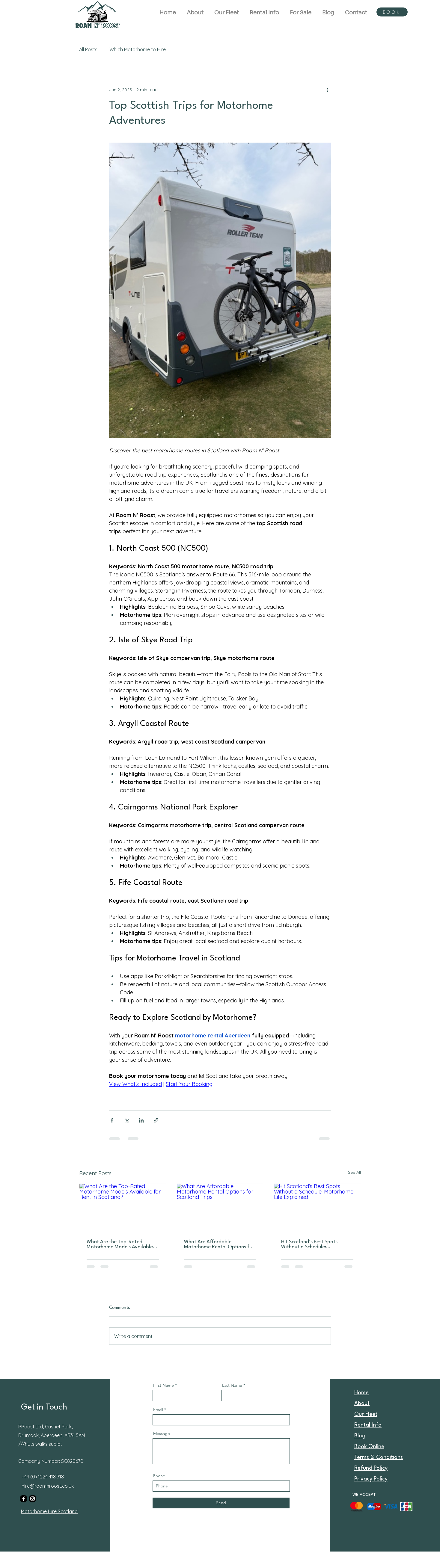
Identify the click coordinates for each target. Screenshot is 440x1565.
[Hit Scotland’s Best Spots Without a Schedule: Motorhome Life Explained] (317, 1208)
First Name (163, 1385)
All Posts (88, 49)
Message (161, 1433)
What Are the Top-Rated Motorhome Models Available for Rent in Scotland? (120, 1244)
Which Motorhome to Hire (137, 49)
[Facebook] (23, 1498)
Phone (159, 1476)
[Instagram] (32, 1498)
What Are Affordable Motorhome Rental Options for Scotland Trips (219, 1244)
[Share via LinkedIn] (141, 1120)
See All (354, 1172)
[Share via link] (156, 1120)
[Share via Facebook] (112, 1120)
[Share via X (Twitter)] (126, 1120)
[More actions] (327, 89)
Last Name (232, 1385)
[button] (264, 9)
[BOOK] (392, 11)
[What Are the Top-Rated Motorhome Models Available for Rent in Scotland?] (122, 1208)
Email (158, 1409)
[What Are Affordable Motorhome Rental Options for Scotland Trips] (220, 1208)
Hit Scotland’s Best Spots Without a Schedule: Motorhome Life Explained (311, 1244)
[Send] (221, 1503)
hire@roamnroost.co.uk (48, 1486)
